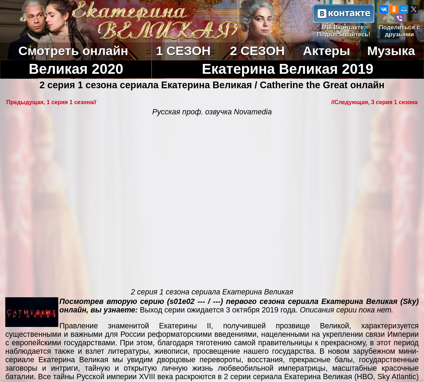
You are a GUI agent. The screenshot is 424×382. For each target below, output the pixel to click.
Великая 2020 (76, 69)
